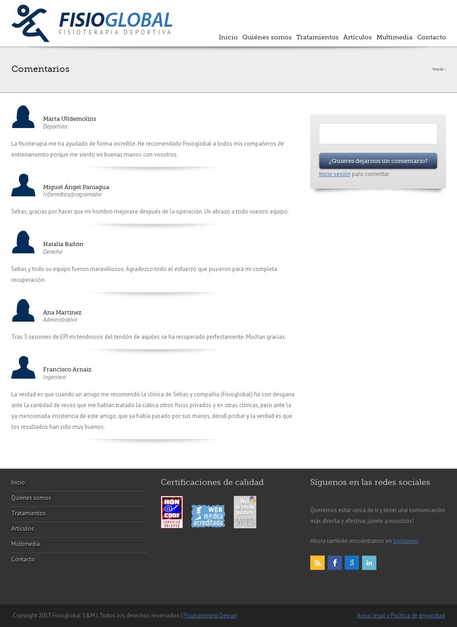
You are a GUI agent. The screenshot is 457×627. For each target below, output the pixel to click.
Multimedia (394, 37)
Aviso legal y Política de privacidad (401, 615)
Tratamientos (317, 37)
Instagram (406, 541)
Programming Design (210, 615)
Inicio (228, 37)
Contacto (431, 37)
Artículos (357, 37)
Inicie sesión (335, 174)
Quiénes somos (267, 37)
